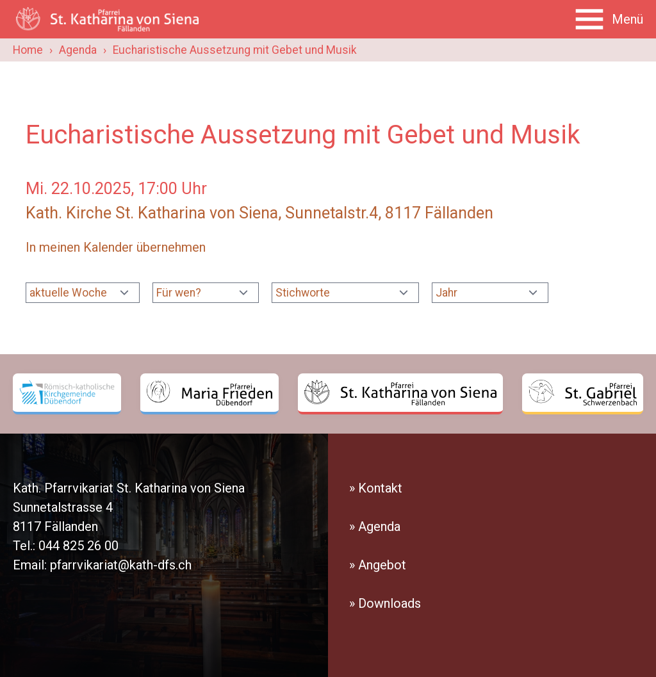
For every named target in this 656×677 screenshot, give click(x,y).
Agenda (78, 50)
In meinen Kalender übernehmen (116, 247)
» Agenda (374, 526)
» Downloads (385, 603)
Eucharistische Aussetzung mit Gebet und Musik (235, 50)
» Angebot (377, 565)
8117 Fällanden (55, 526)
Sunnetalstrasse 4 (63, 507)
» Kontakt (375, 488)
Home (28, 50)
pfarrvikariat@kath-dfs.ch (121, 565)
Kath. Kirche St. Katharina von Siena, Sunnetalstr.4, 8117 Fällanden (259, 213)
